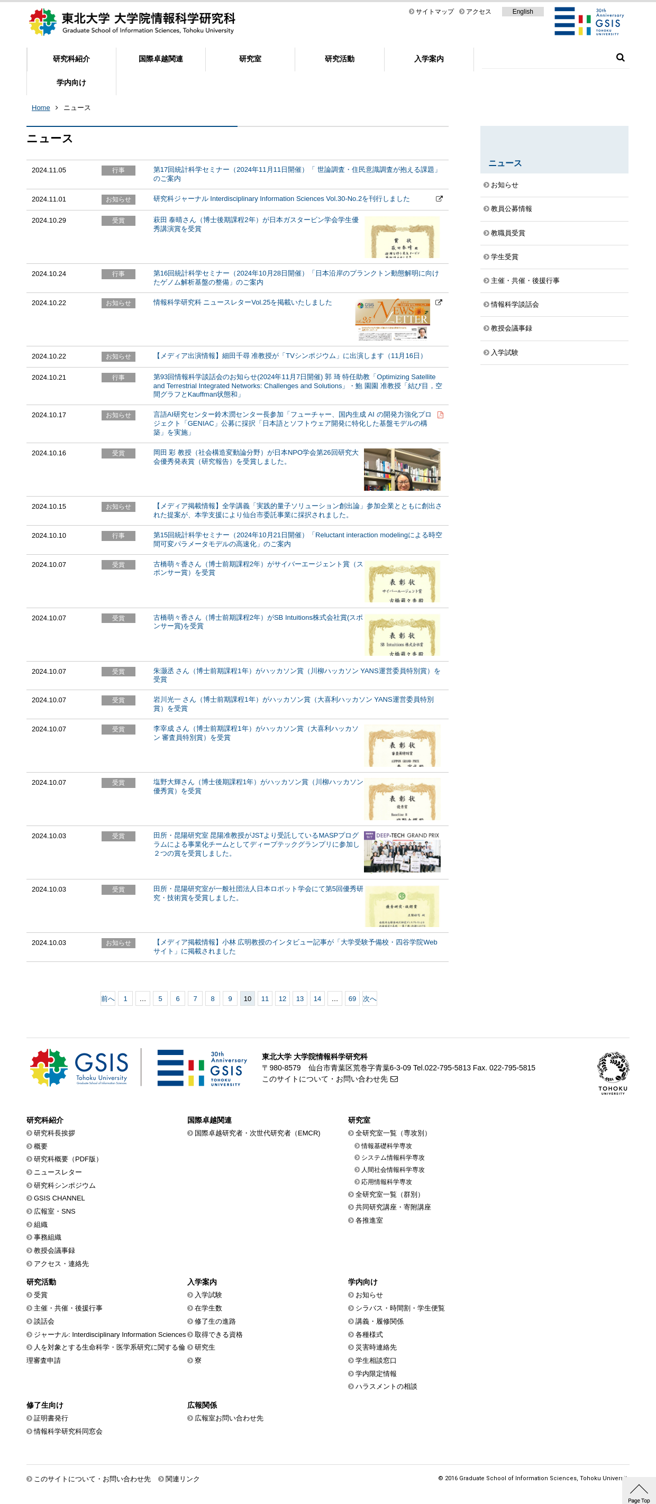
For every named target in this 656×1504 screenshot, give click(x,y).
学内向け (71, 82)
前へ (108, 999)
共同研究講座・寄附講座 (393, 1207)
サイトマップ (435, 11)
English (523, 11)
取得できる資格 (219, 1334)
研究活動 (339, 58)
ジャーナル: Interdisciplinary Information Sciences (110, 1334)
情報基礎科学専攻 (386, 1146)
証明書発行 (51, 1418)
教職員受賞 (508, 233)
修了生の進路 (215, 1321)
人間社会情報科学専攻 (393, 1169)
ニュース (77, 108)
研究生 (205, 1347)
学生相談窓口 (376, 1360)
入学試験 (504, 352)
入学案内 (429, 58)
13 (300, 999)
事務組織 (47, 1237)
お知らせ (504, 185)
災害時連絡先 (376, 1347)
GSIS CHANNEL (59, 1198)
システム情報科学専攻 (393, 1157)
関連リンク (183, 1479)
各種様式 (369, 1334)
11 (265, 999)
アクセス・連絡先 (61, 1264)
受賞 (41, 1295)
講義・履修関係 (380, 1321)
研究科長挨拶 (54, 1133)
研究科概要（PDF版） (68, 1159)
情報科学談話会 (515, 304)
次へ (370, 999)
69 (352, 999)
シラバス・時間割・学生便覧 (400, 1308)
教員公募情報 (511, 209)
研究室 (250, 58)
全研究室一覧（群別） (390, 1194)
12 (282, 999)
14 (317, 999)
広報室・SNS (55, 1211)
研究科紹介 (71, 58)
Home (41, 108)
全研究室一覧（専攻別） (393, 1133)
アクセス (478, 11)
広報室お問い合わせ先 (229, 1418)
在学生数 (208, 1308)
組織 (41, 1224)
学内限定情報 (376, 1374)
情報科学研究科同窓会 (68, 1431)
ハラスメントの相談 (386, 1386)
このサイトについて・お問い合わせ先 (325, 1079)
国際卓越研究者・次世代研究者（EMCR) (258, 1133)
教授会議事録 (511, 328)
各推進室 (369, 1220)
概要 (41, 1146)
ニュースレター (58, 1172)
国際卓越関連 (161, 58)
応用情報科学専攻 (386, 1182)
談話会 (44, 1321)
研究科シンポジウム (65, 1185)
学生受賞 (504, 257)
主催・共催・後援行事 (525, 281)
